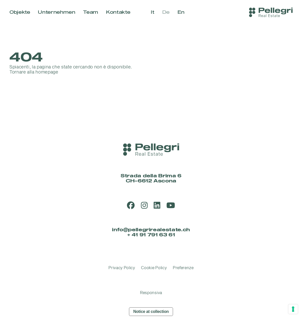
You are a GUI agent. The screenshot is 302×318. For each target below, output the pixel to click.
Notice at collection (151, 311)
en (180, 12)
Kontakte (118, 12)
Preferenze (183, 268)
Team (90, 12)
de (166, 12)
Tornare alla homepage (33, 72)
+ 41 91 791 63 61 (151, 235)
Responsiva (151, 293)
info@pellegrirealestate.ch (151, 229)
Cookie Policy (154, 268)
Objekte (19, 12)
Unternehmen (56, 12)
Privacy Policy (121, 268)
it (152, 12)
